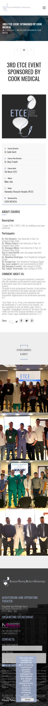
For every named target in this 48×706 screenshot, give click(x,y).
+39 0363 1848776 (12, 631)
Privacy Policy (9, 700)
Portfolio (10, 30)
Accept (27, 700)
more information (26, 695)
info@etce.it (12, 633)
